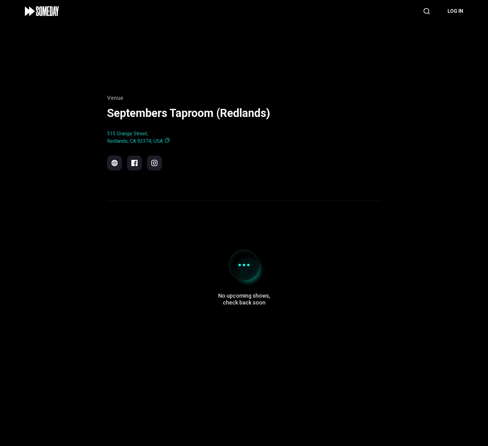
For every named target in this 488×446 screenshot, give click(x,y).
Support (199, 402)
